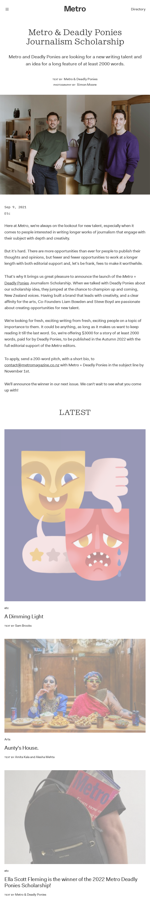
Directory (138, 9)
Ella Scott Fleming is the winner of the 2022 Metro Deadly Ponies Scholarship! (70, 882)
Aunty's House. (21, 747)
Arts (7, 739)
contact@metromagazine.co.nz (31, 365)
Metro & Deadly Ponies (80, 79)
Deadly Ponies (16, 283)
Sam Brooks (18, 626)
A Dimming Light (23, 616)
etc (7, 213)
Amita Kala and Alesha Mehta (29, 757)
